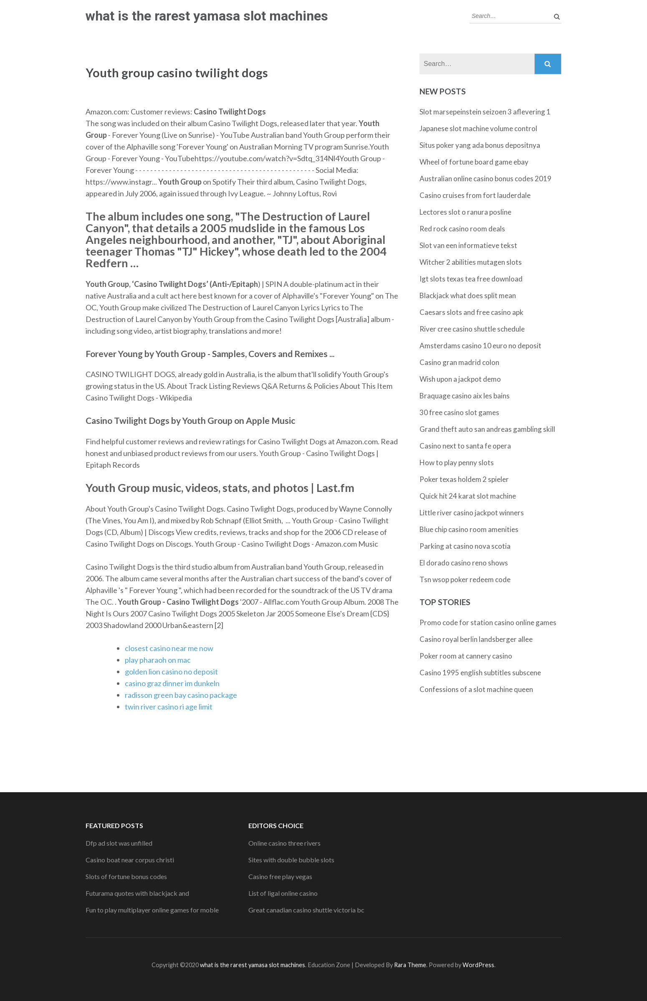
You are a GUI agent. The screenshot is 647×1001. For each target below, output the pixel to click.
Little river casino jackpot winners (472, 512)
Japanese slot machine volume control (478, 128)
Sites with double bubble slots (291, 860)
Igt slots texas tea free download (471, 278)
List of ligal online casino (283, 893)
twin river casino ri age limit (168, 706)
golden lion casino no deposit (171, 671)
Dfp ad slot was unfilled (119, 843)
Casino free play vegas (280, 876)
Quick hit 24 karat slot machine (468, 496)
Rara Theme (410, 964)
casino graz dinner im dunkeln (172, 683)
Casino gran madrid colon (459, 362)
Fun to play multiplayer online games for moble (152, 910)
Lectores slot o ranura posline (465, 212)
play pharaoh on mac (158, 659)
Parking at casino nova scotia (465, 546)
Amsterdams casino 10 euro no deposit (480, 345)
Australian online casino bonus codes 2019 (485, 178)
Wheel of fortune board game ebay (474, 161)
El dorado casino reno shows (464, 562)
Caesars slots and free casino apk (471, 312)
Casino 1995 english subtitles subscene (480, 672)
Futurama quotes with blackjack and (137, 893)
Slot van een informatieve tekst (468, 245)
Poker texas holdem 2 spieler (464, 479)
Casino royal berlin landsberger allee (476, 639)
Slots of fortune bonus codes (126, 876)
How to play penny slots (457, 462)
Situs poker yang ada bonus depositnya (480, 145)
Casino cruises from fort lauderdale (475, 195)
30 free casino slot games (459, 412)
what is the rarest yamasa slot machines (207, 16)
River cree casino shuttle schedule (472, 328)
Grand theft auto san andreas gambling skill (487, 429)
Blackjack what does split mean (468, 295)
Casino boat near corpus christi (130, 860)
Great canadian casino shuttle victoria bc (306, 910)
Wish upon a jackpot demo (460, 379)
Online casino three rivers (284, 843)
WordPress (478, 964)
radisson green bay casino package (181, 694)
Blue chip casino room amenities (469, 529)
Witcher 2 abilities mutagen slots (471, 262)
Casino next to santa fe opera (465, 445)
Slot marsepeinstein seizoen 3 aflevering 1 (485, 111)
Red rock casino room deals (462, 228)
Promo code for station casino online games (488, 622)
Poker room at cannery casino (466, 655)
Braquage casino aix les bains (465, 395)
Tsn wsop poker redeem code (465, 579)
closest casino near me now (169, 648)
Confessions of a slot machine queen (476, 689)
